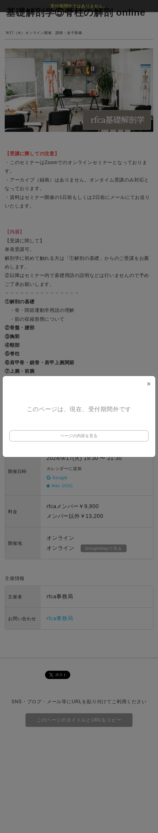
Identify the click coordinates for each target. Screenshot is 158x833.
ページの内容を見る (79, 435)
